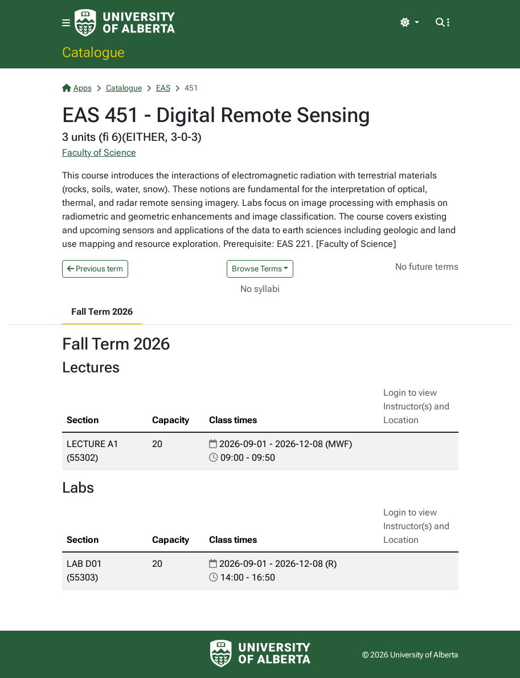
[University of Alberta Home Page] (124, 22)
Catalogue (93, 51)
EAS (163, 87)
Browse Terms (257, 268)
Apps (77, 87)
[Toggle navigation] (66, 23)
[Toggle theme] (409, 23)
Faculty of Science (99, 152)
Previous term (95, 268)
